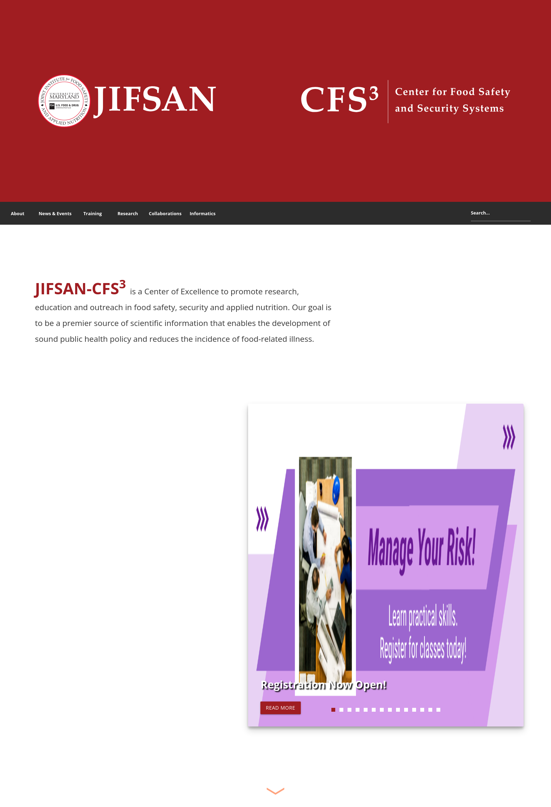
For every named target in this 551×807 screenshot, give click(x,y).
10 (406, 710)
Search (536, 214)
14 (438, 710)
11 (414, 710)
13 (430, 710)
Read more (280, 707)
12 (422, 710)
